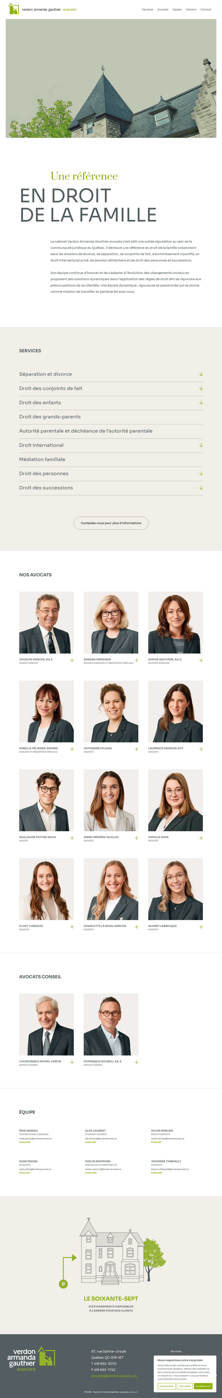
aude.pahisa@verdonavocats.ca (35, 1169)
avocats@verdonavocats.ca (114, 1376)
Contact (206, 9)
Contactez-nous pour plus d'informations (111, 523)
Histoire (191, 9)
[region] (185, 1374)
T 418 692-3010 (104, 1364)
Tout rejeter (185, 1386)
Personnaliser (167, 1386)
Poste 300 (91, 1172)
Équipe (177, 9)
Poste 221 (156, 1142)
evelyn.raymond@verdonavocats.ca (103, 1169)
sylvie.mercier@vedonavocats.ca (167, 1138)
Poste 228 (24, 1142)
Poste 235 (156, 1172)
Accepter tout (203, 1386)
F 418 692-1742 (103, 1370)
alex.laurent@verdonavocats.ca (101, 1138)
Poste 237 (90, 1142)
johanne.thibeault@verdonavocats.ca (170, 1169)
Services (147, 9)
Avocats (162, 9)
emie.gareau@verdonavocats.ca (35, 1138)
